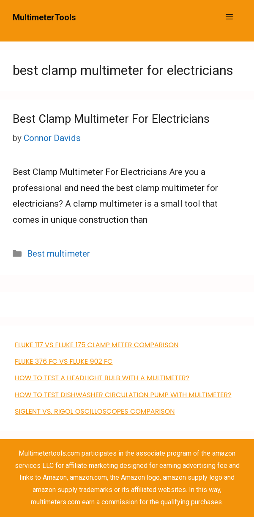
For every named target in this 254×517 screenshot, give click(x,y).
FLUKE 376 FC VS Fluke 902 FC (63, 361)
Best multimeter (58, 254)
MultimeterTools (44, 17)
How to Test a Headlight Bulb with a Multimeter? (102, 378)
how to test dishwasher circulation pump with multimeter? (123, 395)
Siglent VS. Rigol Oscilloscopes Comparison (95, 411)
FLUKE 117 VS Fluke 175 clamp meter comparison (96, 345)
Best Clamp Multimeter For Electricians (111, 119)
